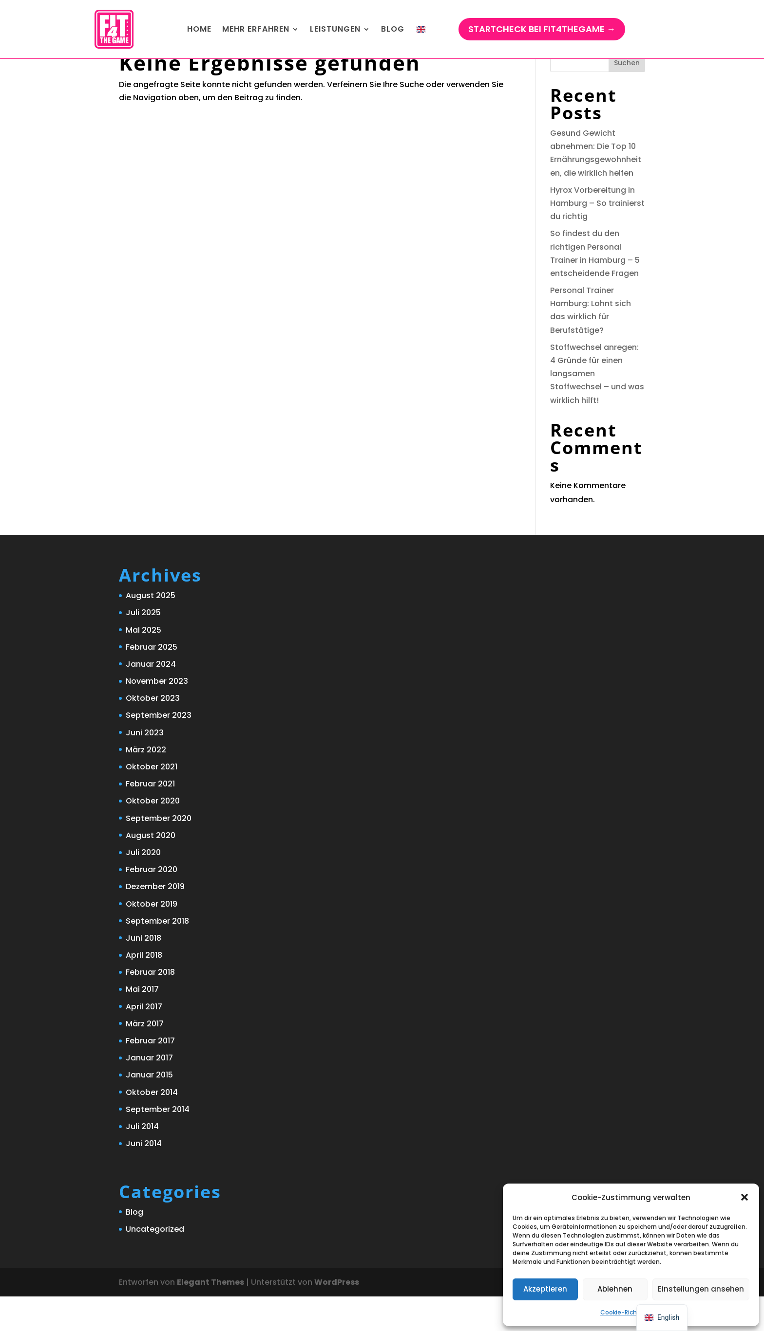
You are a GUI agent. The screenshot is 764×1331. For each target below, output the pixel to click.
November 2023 (157, 715)
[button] (744, 1197)
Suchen (627, 97)
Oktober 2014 (152, 1126)
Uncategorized (155, 1263)
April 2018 (144, 989)
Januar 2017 (149, 1092)
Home (199, 29)
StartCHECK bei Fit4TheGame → (541, 29)
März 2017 (145, 1058)
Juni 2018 (143, 972)
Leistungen (335, 29)
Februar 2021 (150, 818)
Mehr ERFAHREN (255, 29)
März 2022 (146, 784)
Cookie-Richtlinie (626, 1312)
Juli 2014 (142, 1161)
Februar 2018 (150, 1006)
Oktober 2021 (151, 801)
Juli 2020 (143, 887)
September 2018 (157, 955)
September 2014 (158, 1143)
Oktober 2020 (153, 835)
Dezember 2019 (155, 921)
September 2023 (158, 749)
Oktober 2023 (153, 732)
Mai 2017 (142, 1023)
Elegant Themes (210, 1316)
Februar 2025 (151, 681)
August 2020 (150, 869)
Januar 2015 (149, 1109)
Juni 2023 (145, 767)
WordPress (336, 1316)
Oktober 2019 (151, 938)
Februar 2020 (151, 904)
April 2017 (144, 1041)
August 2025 (150, 630)
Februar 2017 (150, 1075)
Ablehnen (614, 1289)
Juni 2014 (144, 1178)
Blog (392, 29)
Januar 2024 (151, 698)
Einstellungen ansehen (701, 1289)
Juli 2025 (143, 647)
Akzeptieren (545, 1289)
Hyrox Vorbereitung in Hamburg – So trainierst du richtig (597, 237)
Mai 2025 (143, 664)
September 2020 (158, 852)
